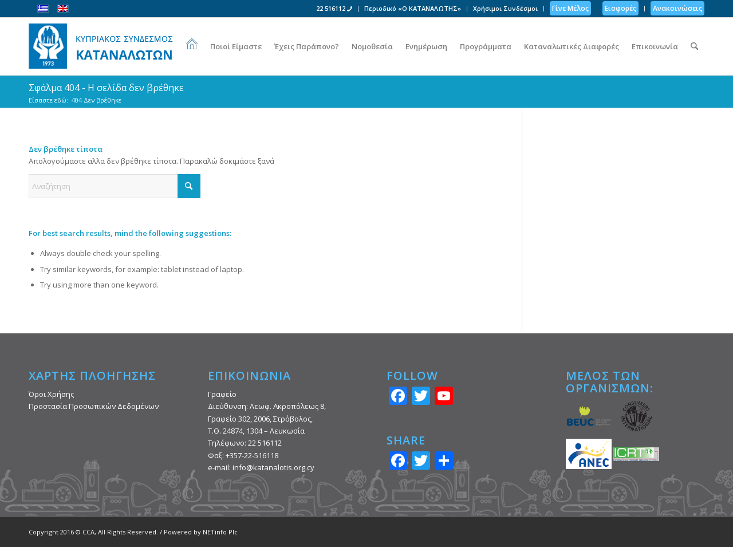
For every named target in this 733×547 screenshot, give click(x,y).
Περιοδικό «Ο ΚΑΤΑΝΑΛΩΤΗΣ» (412, 8)
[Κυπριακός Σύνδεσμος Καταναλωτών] (101, 46)
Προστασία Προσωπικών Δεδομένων (94, 406)
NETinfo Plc (220, 532)
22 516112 (334, 8)
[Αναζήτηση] (694, 46)
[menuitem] (334, 9)
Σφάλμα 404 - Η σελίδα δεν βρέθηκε (106, 87)
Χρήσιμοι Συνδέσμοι (505, 8)
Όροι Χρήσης (51, 394)
